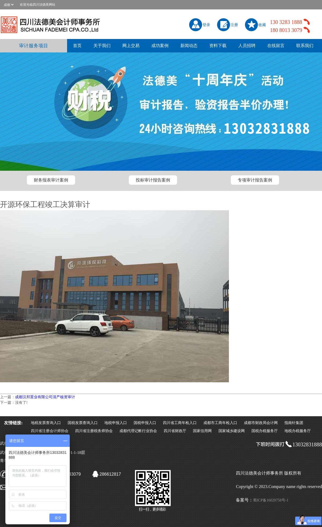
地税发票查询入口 (46, 423)
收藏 (262, 25)
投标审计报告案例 (153, 180)
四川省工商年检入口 (180, 423)
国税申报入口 (145, 423)
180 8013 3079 (286, 30)
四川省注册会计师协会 (49, 431)
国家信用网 (202, 431)
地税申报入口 (115, 423)
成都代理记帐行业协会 (138, 431)
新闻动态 (188, 45)
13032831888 (307, 444)
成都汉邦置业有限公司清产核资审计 (45, 397)
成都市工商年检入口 (220, 423)
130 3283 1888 (286, 22)
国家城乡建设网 (231, 431)
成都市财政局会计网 (261, 423)
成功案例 (160, 45)
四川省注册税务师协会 (94, 431)
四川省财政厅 (175, 431)
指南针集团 (293, 423)
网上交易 (131, 45)
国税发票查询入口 (83, 423)
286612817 (110, 474)
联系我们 (304, 45)
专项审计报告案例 (255, 180)
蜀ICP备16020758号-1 (270, 500)
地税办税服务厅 (297, 431)
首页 (77, 45)
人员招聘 (246, 45)
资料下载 (217, 45)
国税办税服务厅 (264, 431)
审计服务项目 (33, 45)
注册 (234, 25)
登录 (206, 25)
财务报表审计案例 (51, 180)
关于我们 (102, 45)
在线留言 (275, 45)
